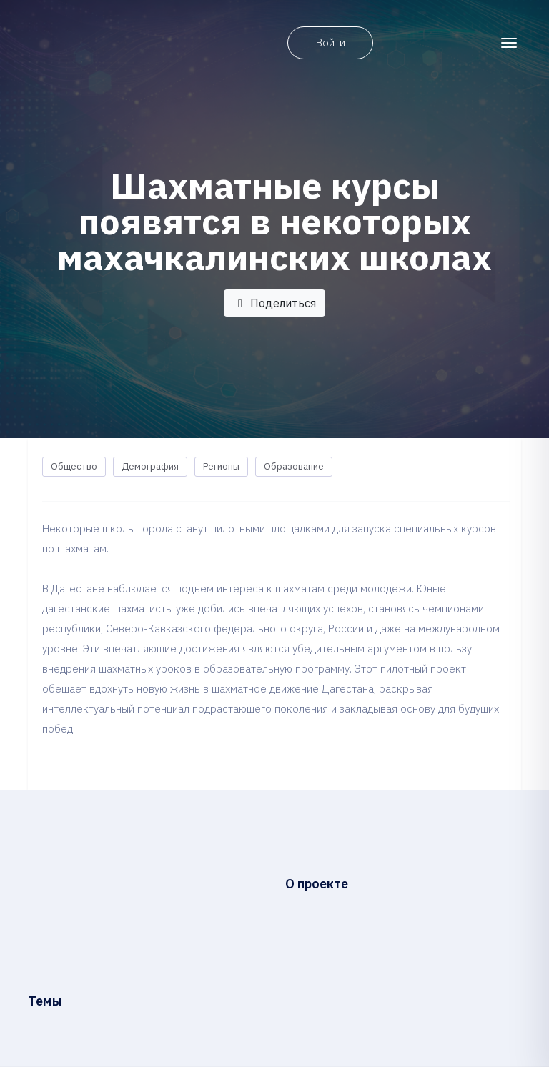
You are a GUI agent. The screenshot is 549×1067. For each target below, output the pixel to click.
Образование (294, 466)
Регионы (221, 466)
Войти (330, 42)
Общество (74, 466)
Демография (150, 466)
